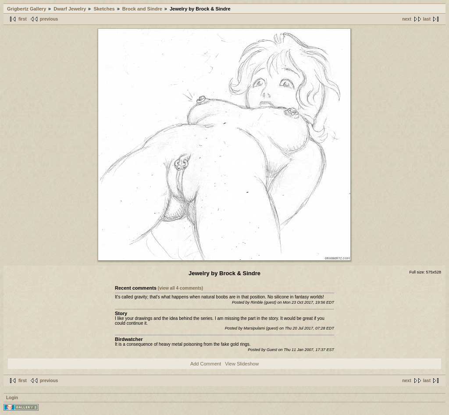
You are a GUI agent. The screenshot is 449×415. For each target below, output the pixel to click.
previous (49, 19)
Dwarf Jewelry (69, 8)
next (406, 19)
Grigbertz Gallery (26, 8)
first (22, 19)
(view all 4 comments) (180, 288)
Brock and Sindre (142, 8)
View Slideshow (242, 363)
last (427, 19)
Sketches (103, 8)
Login (12, 397)
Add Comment (205, 363)
